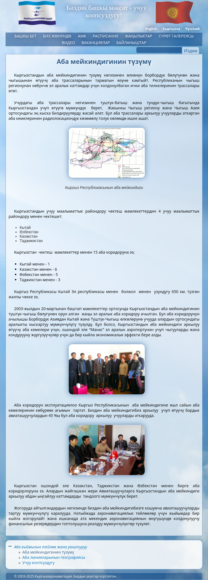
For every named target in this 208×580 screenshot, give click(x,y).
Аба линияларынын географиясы (53, 557)
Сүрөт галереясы (176, 36)
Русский (193, 28)
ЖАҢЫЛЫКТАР (138, 36)
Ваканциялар (95, 42)
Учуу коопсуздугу (38, 562)
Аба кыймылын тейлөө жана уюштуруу (50, 546)
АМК (82, 36)
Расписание (105, 36)
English (151, 28)
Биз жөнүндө (57, 36)
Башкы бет (25, 36)
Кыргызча (171, 28)
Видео (68, 42)
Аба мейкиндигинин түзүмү (48, 552)
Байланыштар (131, 42)
